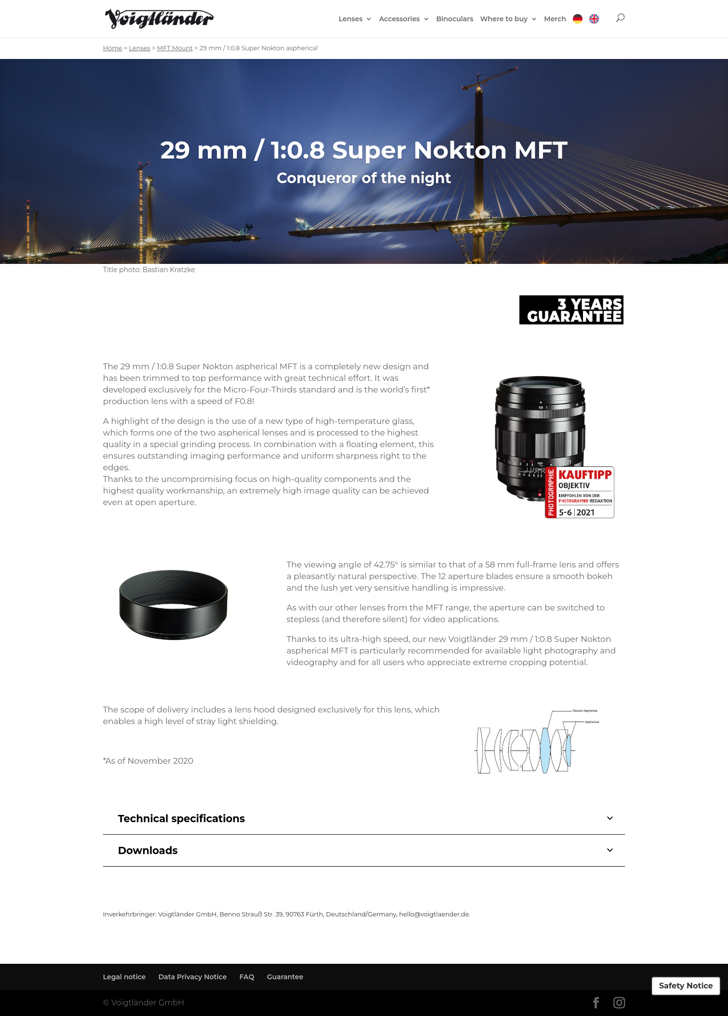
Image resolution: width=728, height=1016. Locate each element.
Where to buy (503, 19)
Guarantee (285, 976)
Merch (555, 19)
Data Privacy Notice (193, 976)
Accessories (399, 19)
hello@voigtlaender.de (434, 914)
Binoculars (455, 19)
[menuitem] (577, 26)
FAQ (246, 976)
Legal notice (124, 976)
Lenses (350, 19)
